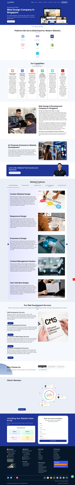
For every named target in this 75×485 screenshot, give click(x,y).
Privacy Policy (60, 483)
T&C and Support (65, 483)
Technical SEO (57, 455)
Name (41, 423)
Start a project (11, 21)
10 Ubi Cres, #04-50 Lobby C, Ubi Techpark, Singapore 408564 (11, 453)
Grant (55, 2)
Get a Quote (64, 2)
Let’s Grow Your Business (15, 172)
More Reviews (22, 409)
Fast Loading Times (60, 366)
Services (44, 2)
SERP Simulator (25, 465)
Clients (40, 454)
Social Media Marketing (42, 466)
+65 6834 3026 (10, 455)
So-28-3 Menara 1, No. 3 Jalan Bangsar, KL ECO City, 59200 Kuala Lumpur (26, 454)
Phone (41, 431)
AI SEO (56, 452)
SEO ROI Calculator (26, 463)
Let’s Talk (10, 323)
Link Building (57, 454)
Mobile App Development (43, 470)
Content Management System (50, 186)
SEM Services (41, 464)
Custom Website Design (13, 185)
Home (32, 2)
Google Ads (41, 465)
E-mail (41, 427)
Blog (39, 453)
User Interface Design (62, 185)
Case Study (40, 2)
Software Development (42, 467)
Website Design (41, 472)
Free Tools (50, 2)
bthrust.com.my (26, 459)
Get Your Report (53, 440)
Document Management (42, 471)
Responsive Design (25, 185)
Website (41, 436)
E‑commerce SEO (57, 456)
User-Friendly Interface (43, 369)
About (36, 2)
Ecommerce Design (37, 185)
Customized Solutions (51, 366)
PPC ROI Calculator (26, 464)
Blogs (59, 2)
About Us (40, 452)
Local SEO (56, 453)
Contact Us (40, 455)
